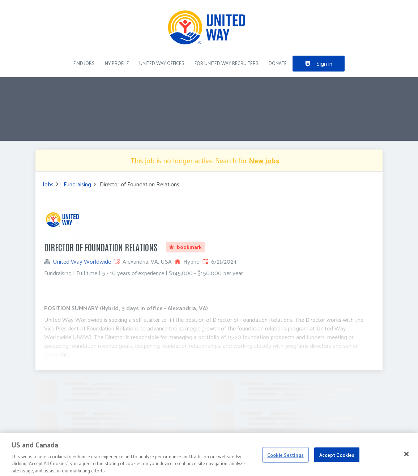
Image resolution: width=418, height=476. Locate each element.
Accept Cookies (337, 458)
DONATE (278, 63)
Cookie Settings (285, 458)
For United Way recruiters (227, 63)
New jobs (264, 160)
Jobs (48, 184)
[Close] (406, 457)
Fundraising (77, 184)
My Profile (117, 63)
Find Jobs (84, 63)
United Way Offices (161, 63)
